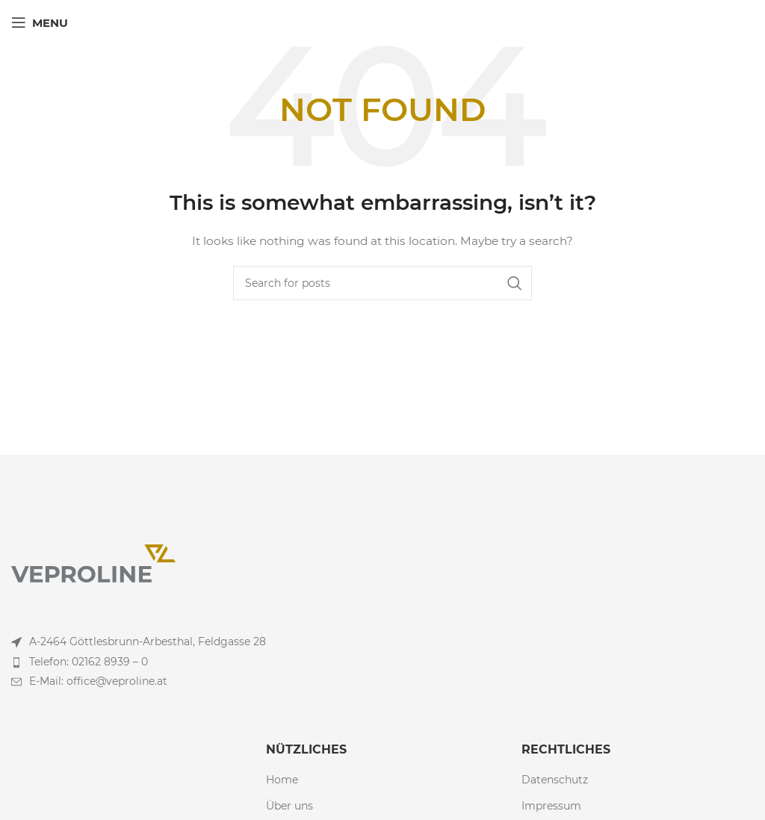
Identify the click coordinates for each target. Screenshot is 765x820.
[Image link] (93, 562)
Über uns (289, 806)
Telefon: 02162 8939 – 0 (88, 661)
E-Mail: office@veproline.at (98, 681)
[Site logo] (383, 21)
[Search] (382, 283)
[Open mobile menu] (39, 22)
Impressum (551, 806)
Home (282, 779)
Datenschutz (554, 779)
